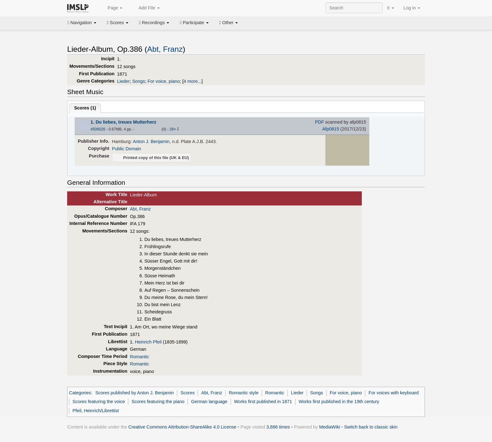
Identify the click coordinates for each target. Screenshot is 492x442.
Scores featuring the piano (157, 401)
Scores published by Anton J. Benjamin (134, 392)
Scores (117, 22)
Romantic (139, 356)
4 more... (192, 81)
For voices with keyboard (394, 392)
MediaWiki (329, 426)
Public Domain (126, 148)
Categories (80, 392)
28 (171, 129)
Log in (412, 7)
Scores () (85, 107)
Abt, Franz (165, 49)
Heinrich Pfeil (148, 341)
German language (209, 401)
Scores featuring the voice (98, 401)
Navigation (81, 22)
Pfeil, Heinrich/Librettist (95, 410)
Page (112, 8)
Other (228, 22)
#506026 (98, 129)
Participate (194, 22)
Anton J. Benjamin (151, 141)
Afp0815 (330, 128)
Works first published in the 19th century (339, 401)
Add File (145, 8)
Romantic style (244, 392)
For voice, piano (163, 81)
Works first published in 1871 (263, 401)
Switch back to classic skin (371, 426)
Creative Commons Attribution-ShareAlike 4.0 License (182, 426)
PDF (319, 122)
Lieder (123, 81)
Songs (138, 81)
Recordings (154, 22)
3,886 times (278, 426)
